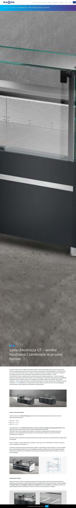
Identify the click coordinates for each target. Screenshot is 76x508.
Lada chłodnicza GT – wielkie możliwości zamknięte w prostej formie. (34, 7)
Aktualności (55, 2)
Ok (46, 506)
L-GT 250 (17, 382)
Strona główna (6, 7)
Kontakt (70, 2)
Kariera (66, 2)
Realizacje (49, 2)
